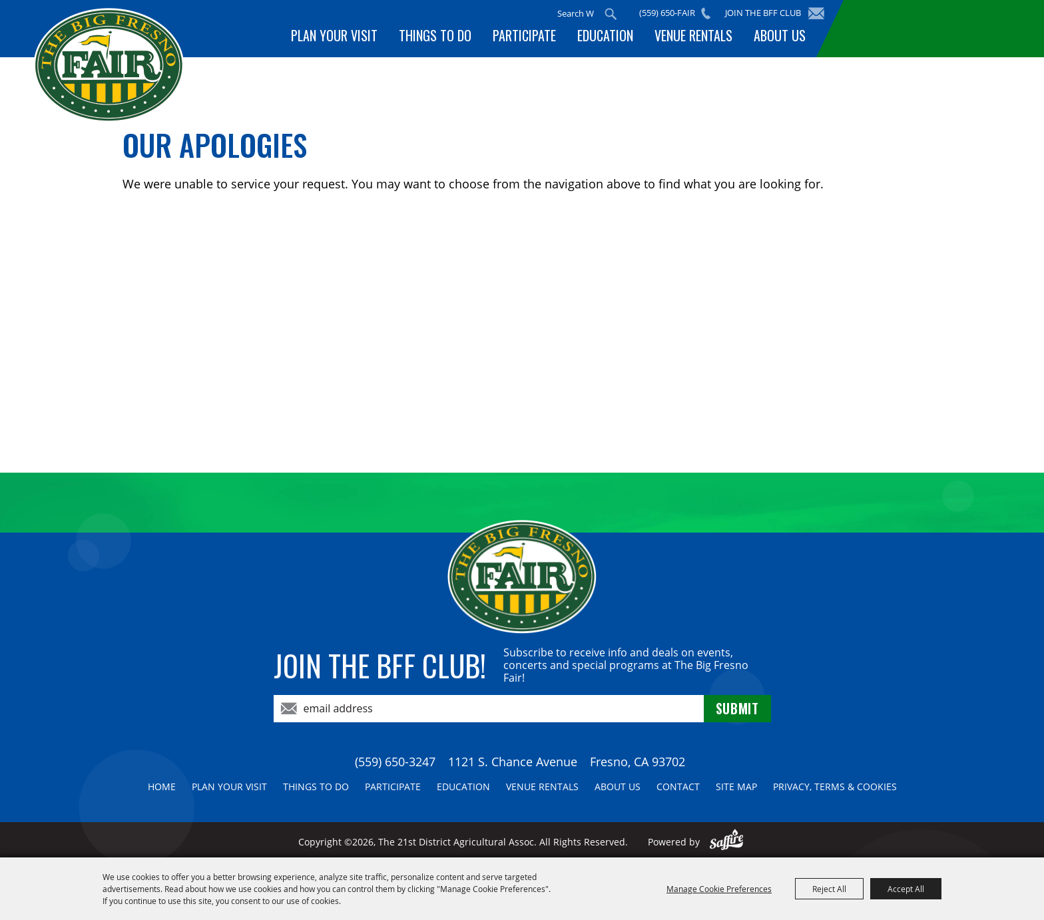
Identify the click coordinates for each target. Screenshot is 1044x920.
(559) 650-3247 (395, 762)
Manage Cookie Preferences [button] (719, 888)
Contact (678, 786)
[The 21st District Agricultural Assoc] (108, 65)
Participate (524, 35)
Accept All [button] (906, 888)
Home (162, 786)
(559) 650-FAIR (667, 13)
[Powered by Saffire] (727, 841)
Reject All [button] (829, 888)
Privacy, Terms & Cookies (835, 786)
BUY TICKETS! (928, 28)
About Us (780, 35)
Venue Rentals (693, 35)
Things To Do (435, 35)
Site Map (736, 786)
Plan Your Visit (334, 35)
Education (605, 35)
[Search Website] (576, 13)
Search (611, 14)
